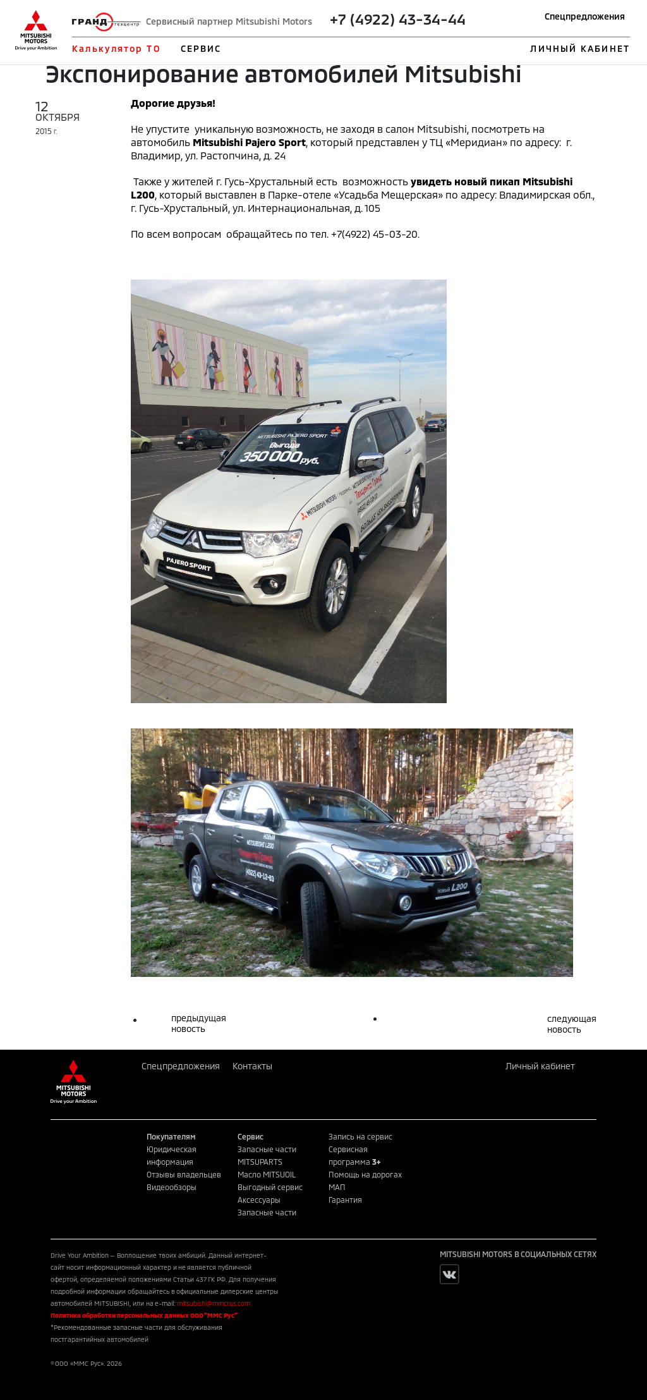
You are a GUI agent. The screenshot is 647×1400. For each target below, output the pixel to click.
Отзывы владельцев (184, 1174)
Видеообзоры (172, 1186)
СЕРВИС (201, 48)
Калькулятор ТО (116, 48)
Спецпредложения (585, 16)
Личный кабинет (540, 1065)
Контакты (252, 1065)
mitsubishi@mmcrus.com (213, 1303)
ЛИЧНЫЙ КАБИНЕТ (579, 48)
